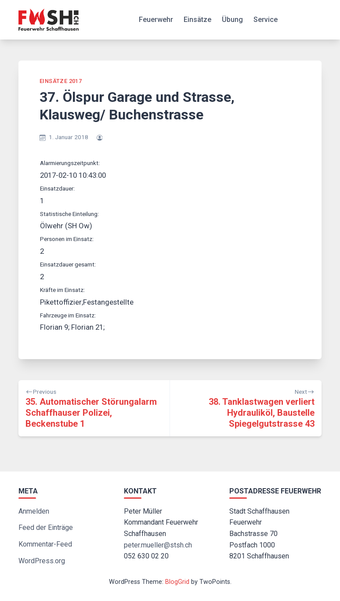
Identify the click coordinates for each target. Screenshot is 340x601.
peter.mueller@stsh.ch (158, 545)
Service (265, 19)
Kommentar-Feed (45, 544)
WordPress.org (41, 561)
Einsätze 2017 (61, 81)
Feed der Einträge (45, 527)
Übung (232, 19)
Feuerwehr (156, 19)
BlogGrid (177, 582)
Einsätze (197, 19)
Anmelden (33, 511)
